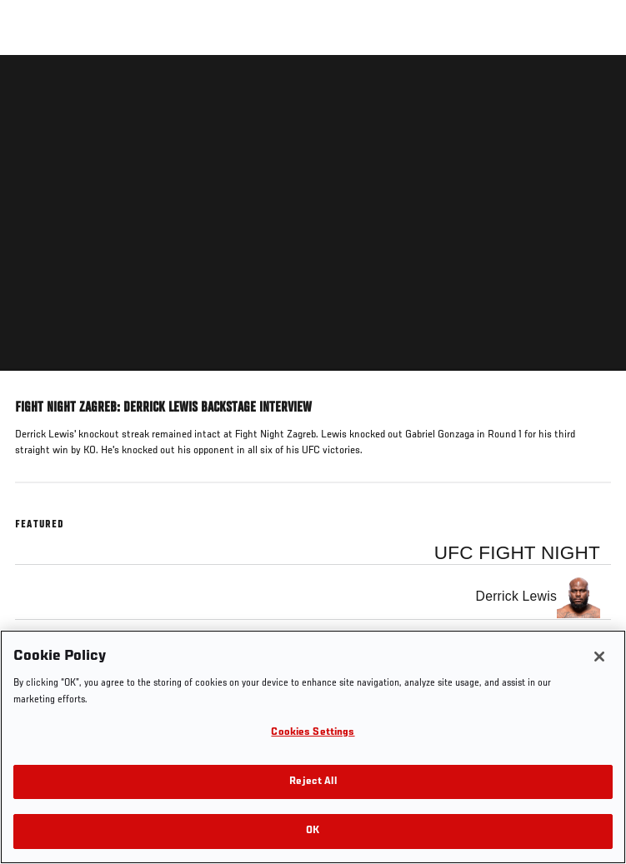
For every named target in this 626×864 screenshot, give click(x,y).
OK (312, 831)
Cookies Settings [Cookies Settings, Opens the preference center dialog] (312, 732)
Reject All (312, 782)
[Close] (599, 656)
